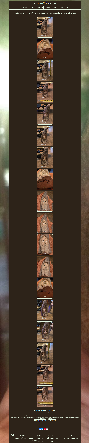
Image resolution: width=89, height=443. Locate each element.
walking (72, 435)
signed (56, 441)
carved (34, 440)
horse (42, 441)
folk (12, 435)
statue (66, 435)
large (42, 438)
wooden (38, 435)
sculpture (22, 435)
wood (72, 438)
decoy (39, 441)
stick (77, 438)
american (52, 438)
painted (58, 438)
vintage (24, 438)
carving (52, 435)
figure (59, 436)
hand (47, 438)
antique (17, 438)
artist (68, 438)
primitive (37, 438)
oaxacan (63, 438)
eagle (52, 441)
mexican (31, 438)
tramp (78, 436)
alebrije (47, 441)
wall (47, 435)
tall (31, 435)
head (12, 438)
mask (28, 435)
